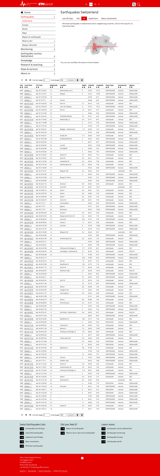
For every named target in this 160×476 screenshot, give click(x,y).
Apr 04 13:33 (28, 367)
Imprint (23, 471)
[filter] (22, 87)
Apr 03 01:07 (28, 193)
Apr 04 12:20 (28, 348)
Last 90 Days (67, 18)
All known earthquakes (34, 446)
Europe (25, 25)
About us (38, 73)
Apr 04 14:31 (28, 380)
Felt (78, 18)
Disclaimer (32, 471)
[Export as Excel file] (77, 80)
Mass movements (109, 18)
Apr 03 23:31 (28, 164)
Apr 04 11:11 (28, 328)
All (84, 18)
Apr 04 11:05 (28, 325)
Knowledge (38, 60)
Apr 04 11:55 (28, 338)
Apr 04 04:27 (28, 238)
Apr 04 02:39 (28, 222)
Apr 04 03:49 (28, 232)
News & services (38, 69)
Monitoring (38, 49)
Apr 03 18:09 (28, 110)
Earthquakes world (114, 441)
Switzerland (27, 21)
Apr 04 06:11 (28, 267)
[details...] (27, 90)
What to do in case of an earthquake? (80, 433)
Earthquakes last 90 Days (35, 428)
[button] (28, 4)
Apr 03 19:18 (28, 119)
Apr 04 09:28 (28, 319)
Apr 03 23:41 (28, 171)
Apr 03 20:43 (28, 136)
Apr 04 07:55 (28, 290)
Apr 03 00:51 (28, 187)
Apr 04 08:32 (28, 299)
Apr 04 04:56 (28, 251)
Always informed (39, 45)
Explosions (93, 18)
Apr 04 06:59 (28, 280)
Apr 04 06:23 (28, 271)
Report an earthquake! (75, 428)
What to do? (39, 41)
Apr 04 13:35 (28, 370)
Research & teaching (38, 64)
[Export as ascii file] (82, 80)
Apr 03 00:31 (28, 184)
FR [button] (95, 4)
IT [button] (98, 4)
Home (25, 12)
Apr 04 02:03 (28, 213)
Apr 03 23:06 (28, 158)
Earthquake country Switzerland (38, 55)
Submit (71, 80)
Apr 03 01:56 (28, 200)
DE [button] (86, 4)
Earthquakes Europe (115, 437)
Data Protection (45, 471)
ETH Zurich (63, 471)
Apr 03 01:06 (28, 190)
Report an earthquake (31, 37)
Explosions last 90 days (34, 437)
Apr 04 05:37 (28, 264)
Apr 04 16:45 (28, 406)
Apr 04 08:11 (28, 293)
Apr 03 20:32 (28, 129)
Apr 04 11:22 (28, 332)
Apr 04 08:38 (28, 303)
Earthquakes (38, 16)
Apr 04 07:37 (28, 287)
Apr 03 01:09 (28, 197)
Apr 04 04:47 (28, 248)
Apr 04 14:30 (28, 377)
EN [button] (91, 4)
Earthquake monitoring (116, 433)
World (24, 29)
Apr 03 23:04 (28, 155)
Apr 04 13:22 (28, 364)
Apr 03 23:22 (28, 161)
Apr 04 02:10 (28, 216)
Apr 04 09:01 (28, 312)
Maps (24, 33)
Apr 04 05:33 (28, 261)
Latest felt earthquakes (34, 433)
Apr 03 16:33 (28, 103)
